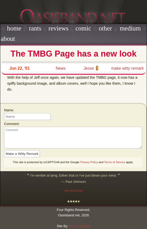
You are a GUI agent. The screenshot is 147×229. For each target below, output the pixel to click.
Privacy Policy (89, 162)
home (14, 28)
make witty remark (127, 68)
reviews (58, 28)
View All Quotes (73, 190)
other (105, 28)
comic (83, 28)
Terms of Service (114, 162)
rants (35, 28)
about (8, 38)
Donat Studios (79, 226)
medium (130, 28)
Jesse (88, 68)
